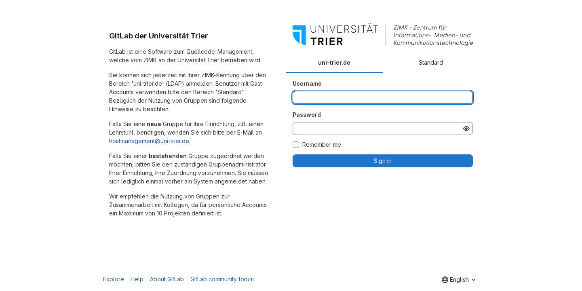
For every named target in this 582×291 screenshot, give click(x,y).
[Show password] (466, 128)
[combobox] (458, 280)
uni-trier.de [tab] (334, 62)
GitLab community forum (222, 279)
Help (137, 279)
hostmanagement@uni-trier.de (149, 140)
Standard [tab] (431, 62)
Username (307, 83)
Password (307, 114)
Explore (113, 279)
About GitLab (167, 279)
